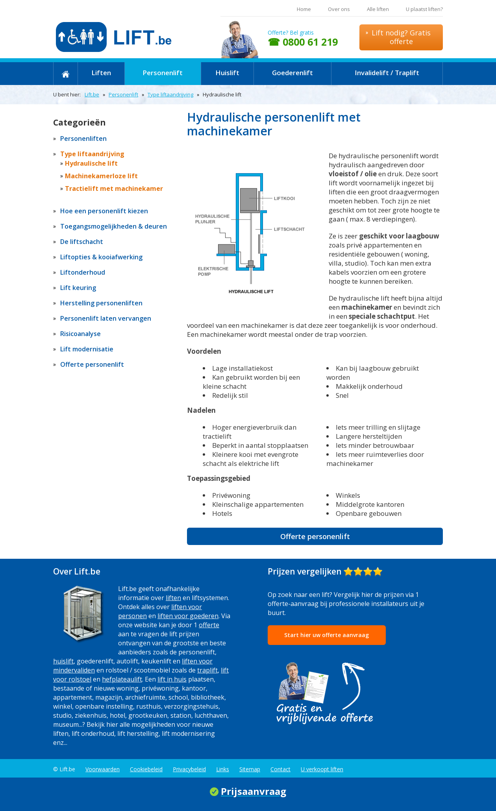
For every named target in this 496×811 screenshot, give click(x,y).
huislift (63, 661)
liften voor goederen (187, 615)
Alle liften (378, 9)
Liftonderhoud (82, 272)
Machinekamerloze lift (101, 176)
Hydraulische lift (91, 163)
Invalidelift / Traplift (387, 72)
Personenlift (163, 72)
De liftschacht (81, 241)
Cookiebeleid (146, 769)
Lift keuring (78, 287)
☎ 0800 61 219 (303, 42)
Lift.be (92, 94)
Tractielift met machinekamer (114, 188)
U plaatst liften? (424, 9)
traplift (207, 670)
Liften (101, 72)
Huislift (227, 72)
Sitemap (249, 769)
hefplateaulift (122, 679)
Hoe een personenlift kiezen (104, 211)
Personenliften (83, 138)
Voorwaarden (102, 769)
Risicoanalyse (80, 333)
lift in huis (172, 679)
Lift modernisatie (86, 349)
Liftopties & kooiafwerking (101, 257)
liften (173, 597)
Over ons (339, 9)
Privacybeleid (189, 769)
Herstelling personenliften (101, 303)
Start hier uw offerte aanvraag (326, 635)
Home (304, 9)
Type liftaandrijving (170, 94)
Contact (280, 769)
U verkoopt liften (322, 769)
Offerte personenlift (315, 536)
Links (222, 769)
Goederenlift (292, 72)
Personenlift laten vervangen (105, 318)
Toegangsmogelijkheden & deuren (113, 226)
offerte (209, 625)
